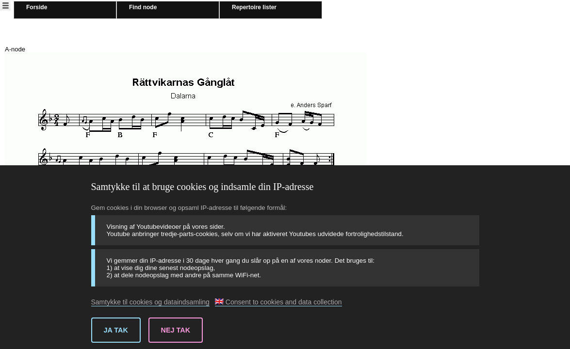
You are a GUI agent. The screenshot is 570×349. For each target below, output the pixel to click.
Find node (143, 7)
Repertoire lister (254, 7)
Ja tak (116, 330)
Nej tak (176, 330)
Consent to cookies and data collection (278, 302)
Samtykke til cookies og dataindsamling (150, 302)
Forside (36, 7)
